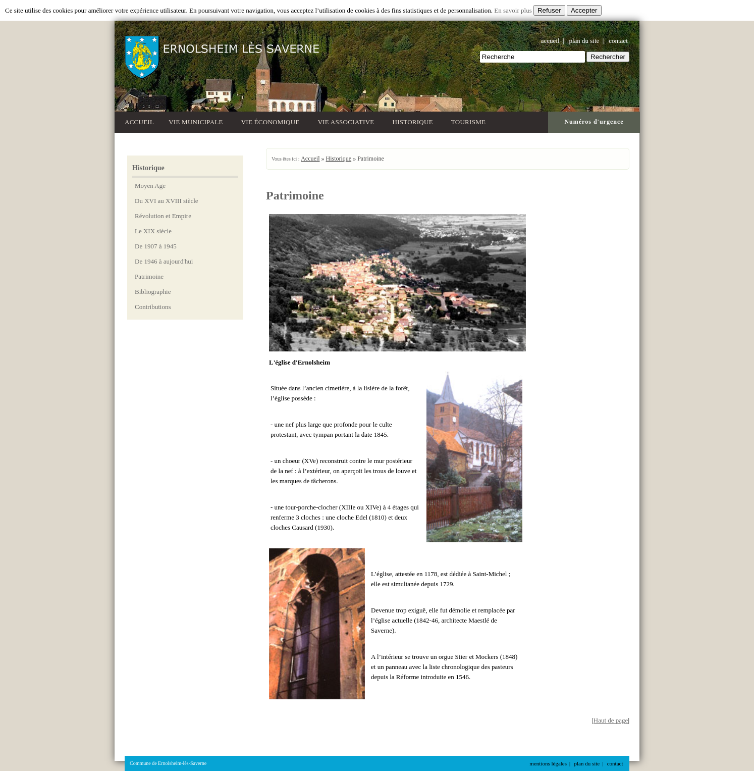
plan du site (584, 40)
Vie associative (348, 121)
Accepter (584, 10)
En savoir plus (512, 10)
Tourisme (470, 121)
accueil (550, 40)
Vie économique (272, 121)
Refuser (549, 10)
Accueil (139, 122)
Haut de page (611, 720)
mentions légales (548, 763)
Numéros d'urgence (593, 121)
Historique (415, 121)
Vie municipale (198, 121)
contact (618, 40)
